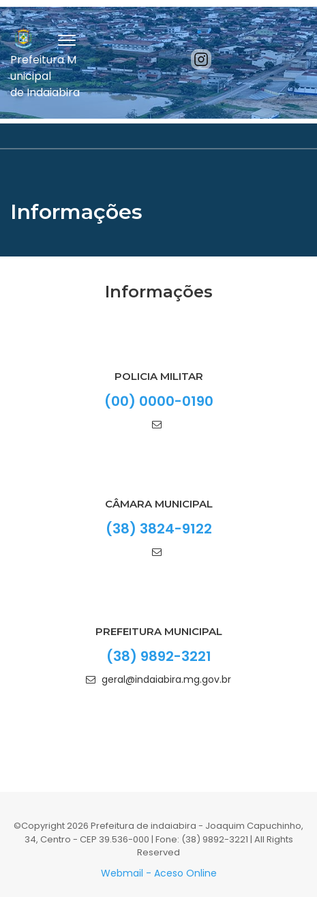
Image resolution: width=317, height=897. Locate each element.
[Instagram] (201, 59)
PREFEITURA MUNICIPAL (158, 631)
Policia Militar (159, 376)
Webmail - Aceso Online (159, 873)
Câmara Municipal (159, 503)
